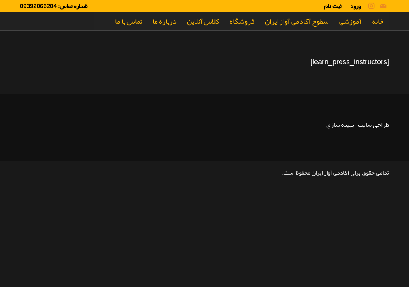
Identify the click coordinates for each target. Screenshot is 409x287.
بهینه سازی (340, 124)
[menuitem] (353, 6)
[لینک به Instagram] (371, 6)
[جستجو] (102, 21)
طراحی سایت (373, 124)
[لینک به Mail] (383, 6)
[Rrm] (39, 21)
